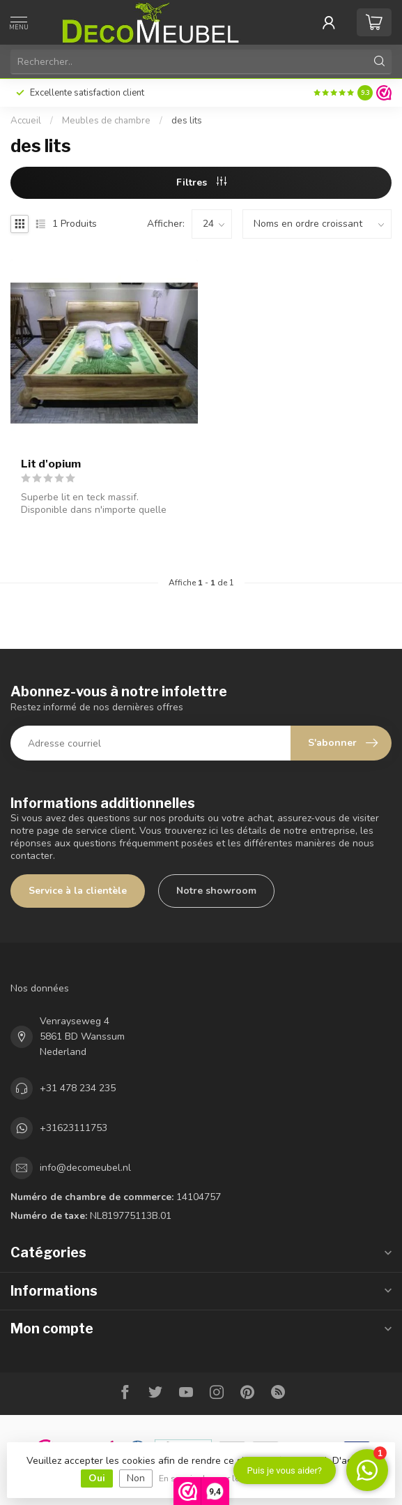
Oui (96, 1478)
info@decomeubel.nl (85, 1167)
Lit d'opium (51, 464)
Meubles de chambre (106, 120)
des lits (186, 120)
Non (136, 1478)
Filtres (201, 182)
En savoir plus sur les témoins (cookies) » (242, 1478)
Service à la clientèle (78, 890)
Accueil (25, 120)
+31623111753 (73, 1128)
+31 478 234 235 (78, 1088)
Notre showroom (216, 890)
